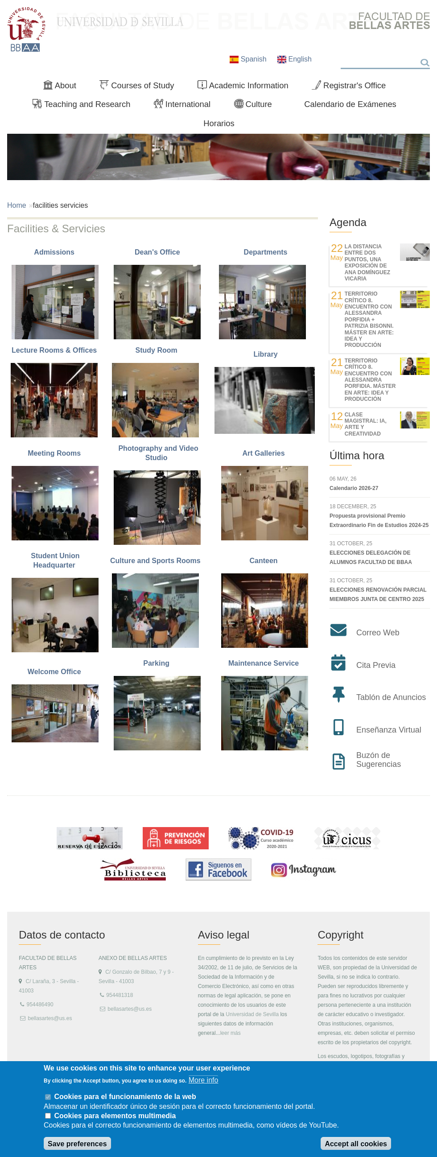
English (294, 59)
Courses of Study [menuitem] (140, 87)
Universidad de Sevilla (252, 1014)
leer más (230, 1033)
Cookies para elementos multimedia (115, 1116)
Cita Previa (376, 665)
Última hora (357, 455)
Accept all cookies (356, 1144)
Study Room (157, 350)
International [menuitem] (186, 106)
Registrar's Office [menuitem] (352, 87)
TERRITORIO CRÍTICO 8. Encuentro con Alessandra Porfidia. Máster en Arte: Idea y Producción (370, 380)
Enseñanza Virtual (388, 729)
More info (203, 1080)
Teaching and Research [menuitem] (85, 106)
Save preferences (77, 1144)
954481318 (119, 995)
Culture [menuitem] (256, 106)
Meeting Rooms (55, 453)
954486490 (39, 1004)
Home (16, 205)
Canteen (265, 560)
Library (265, 354)
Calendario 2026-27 (354, 488)
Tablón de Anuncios (391, 697)
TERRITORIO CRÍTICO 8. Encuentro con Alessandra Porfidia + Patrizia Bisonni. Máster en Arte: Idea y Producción (369, 319)
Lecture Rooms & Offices (55, 350)
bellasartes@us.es (50, 1018)
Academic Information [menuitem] (247, 87)
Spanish (249, 59)
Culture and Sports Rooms (157, 560)
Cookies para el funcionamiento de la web (125, 1096)
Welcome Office (55, 671)
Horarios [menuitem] (219, 123)
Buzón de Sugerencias (378, 760)
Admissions (55, 252)
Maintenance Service (264, 663)
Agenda (348, 222)
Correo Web (378, 632)
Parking (157, 663)
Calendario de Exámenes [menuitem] (350, 104)
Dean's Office (158, 252)
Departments (266, 252)
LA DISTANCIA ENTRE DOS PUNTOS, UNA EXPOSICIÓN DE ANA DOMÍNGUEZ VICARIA (367, 262)
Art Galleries (264, 453)
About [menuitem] (63, 87)
